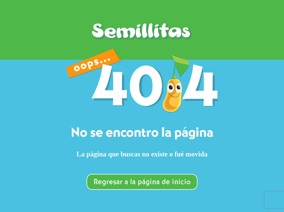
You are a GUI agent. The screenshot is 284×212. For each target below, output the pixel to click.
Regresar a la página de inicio (142, 182)
